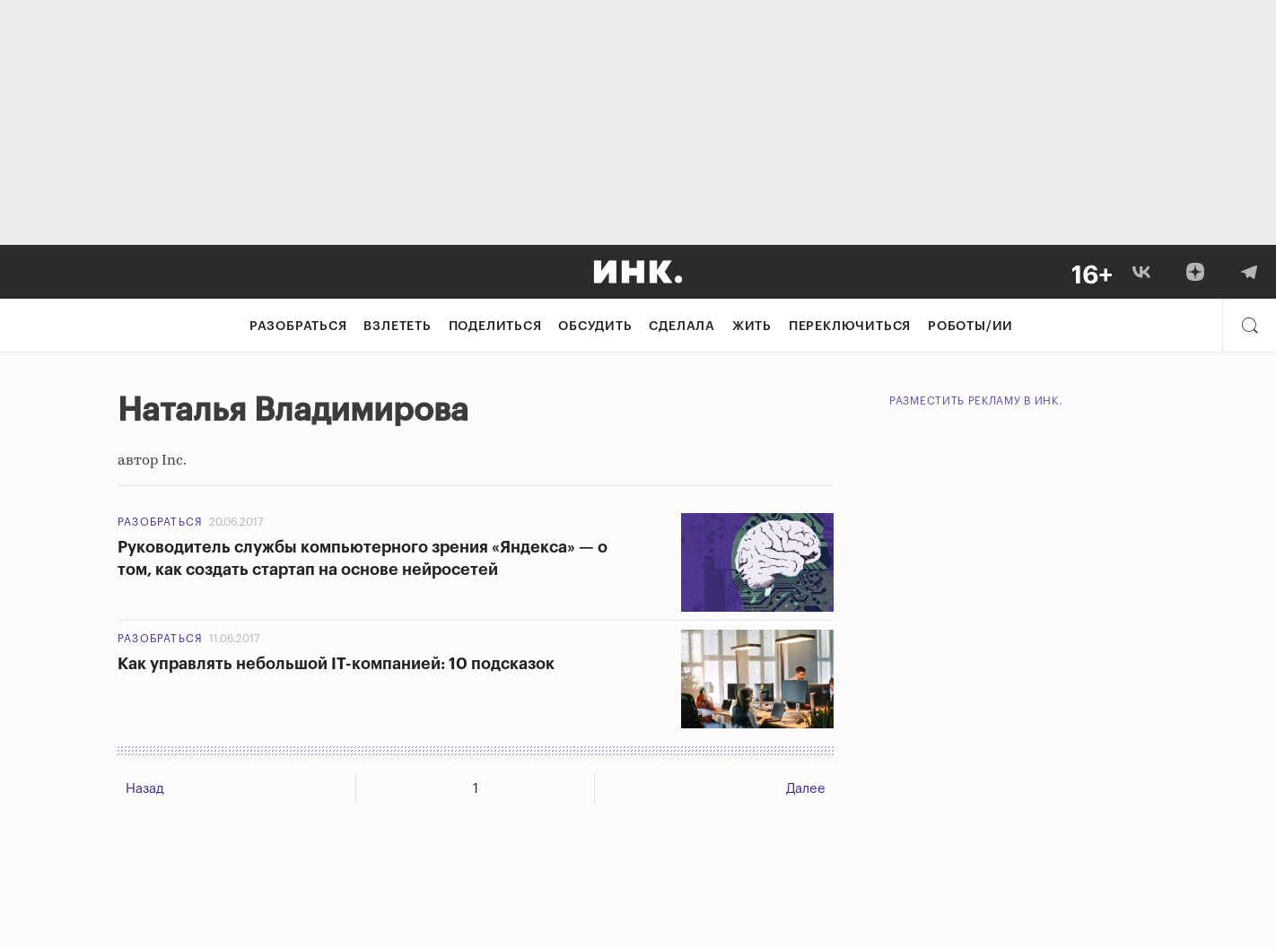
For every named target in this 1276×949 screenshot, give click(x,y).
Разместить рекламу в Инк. (975, 401)
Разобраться (298, 326)
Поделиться (495, 326)
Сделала (682, 326)
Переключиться (850, 326)
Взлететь (397, 326)
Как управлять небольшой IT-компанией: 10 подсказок (336, 664)
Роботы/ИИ (970, 326)
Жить (752, 326)
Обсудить (595, 326)
